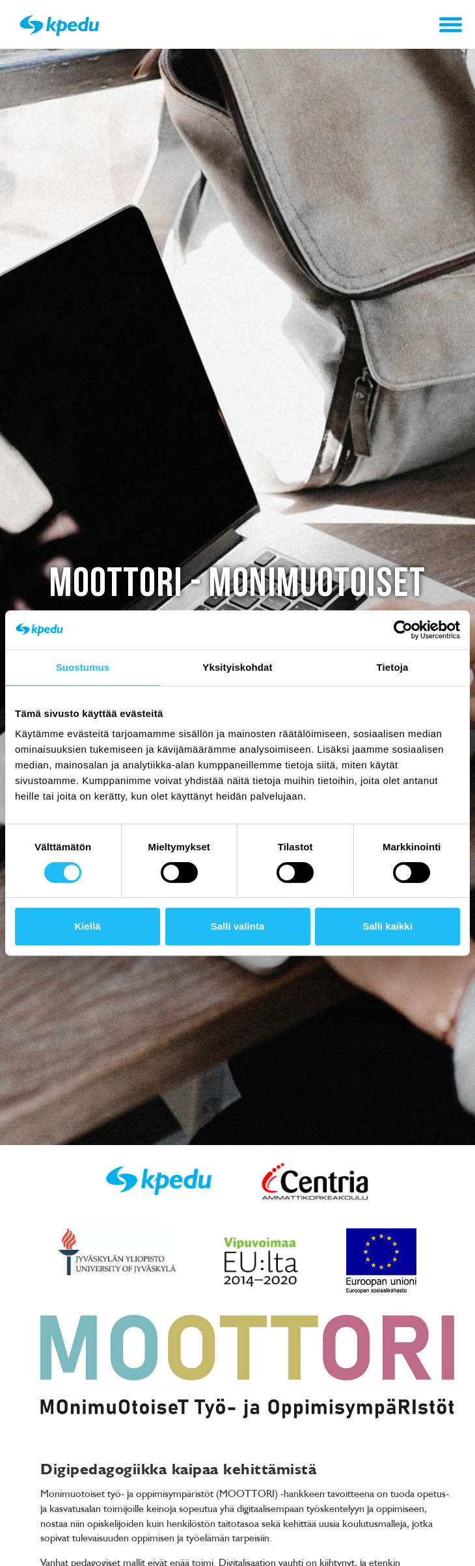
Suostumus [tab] (83, 667)
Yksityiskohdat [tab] (237, 667)
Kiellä (87, 926)
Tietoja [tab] (393, 667)
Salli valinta (238, 926)
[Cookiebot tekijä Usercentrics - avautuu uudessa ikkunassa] (403, 630)
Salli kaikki (387, 926)
